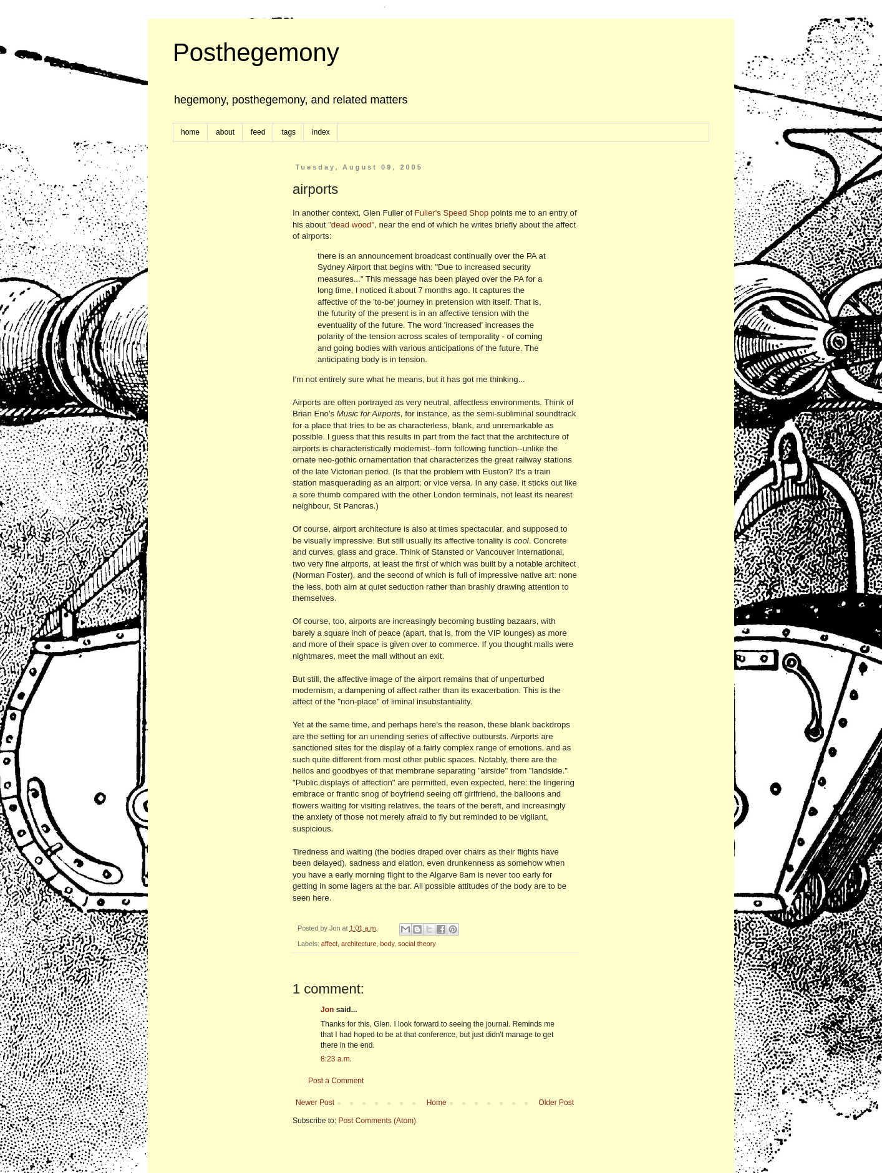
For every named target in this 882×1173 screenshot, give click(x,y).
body (387, 943)
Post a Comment (336, 1080)
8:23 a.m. (336, 1059)
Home (437, 1102)
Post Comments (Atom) (377, 1120)
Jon (327, 1009)
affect (329, 943)
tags (288, 132)
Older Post (556, 1102)
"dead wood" (351, 224)
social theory (417, 943)
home (190, 132)
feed (258, 132)
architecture (358, 943)
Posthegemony (256, 52)
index (321, 132)
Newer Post (315, 1102)
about (225, 132)
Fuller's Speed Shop (451, 213)
